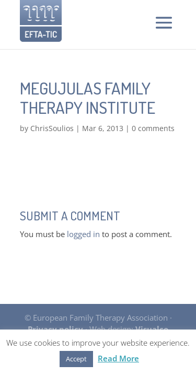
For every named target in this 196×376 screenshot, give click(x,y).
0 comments (153, 128)
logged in (83, 234)
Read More (118, 358)
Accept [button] (76, 358)
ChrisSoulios (52, 128)
